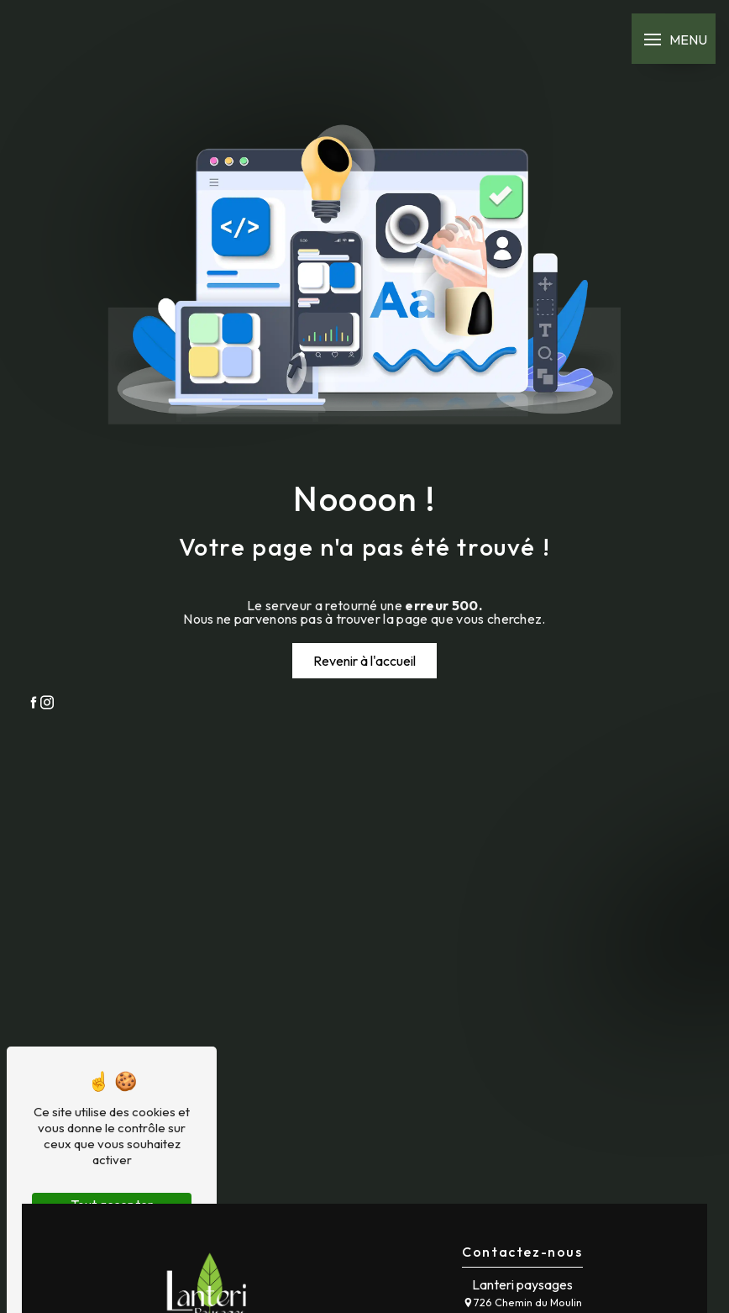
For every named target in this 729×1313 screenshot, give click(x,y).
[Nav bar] (674, 38)
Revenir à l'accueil (364, 660)
